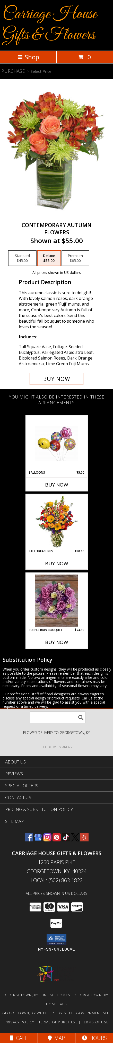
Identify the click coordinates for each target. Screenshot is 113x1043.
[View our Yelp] (84, 840)
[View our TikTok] (66, 840)
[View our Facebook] (29, 840)
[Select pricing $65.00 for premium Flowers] (75, 258)
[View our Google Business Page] (38, 840)
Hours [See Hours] (94, 1037)
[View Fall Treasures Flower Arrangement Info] (56, 522)
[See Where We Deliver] (56, 746)
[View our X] (75, 840)
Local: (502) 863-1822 (57, 880)
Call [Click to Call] (18, 1037)
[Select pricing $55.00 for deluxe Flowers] (49, 258)
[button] (56, 939)
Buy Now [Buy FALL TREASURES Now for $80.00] (56, 563)
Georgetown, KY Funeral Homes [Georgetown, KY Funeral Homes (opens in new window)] (37, 995)
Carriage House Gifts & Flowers (50, 25)
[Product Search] (57, 717)
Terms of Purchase (58, 1022)
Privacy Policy (19, 1022)
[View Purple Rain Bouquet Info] (56, 601)
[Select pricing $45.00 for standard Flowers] (22, 258)
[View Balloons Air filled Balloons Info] (56, 443)
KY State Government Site (84, 1013)
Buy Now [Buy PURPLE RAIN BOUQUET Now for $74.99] (56, 642)
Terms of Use (95, 1022)
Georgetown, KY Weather (28, 1013)
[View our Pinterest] (57, 840)
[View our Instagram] (47, 840)
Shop (28, 57)
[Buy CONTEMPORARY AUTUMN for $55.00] (57, 379)
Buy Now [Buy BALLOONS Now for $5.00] (56, 484)
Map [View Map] (56, 1037)
